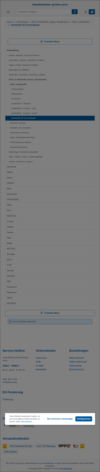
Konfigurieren (83, 419)
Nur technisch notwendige (60, 419)
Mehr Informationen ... (25, 422)
